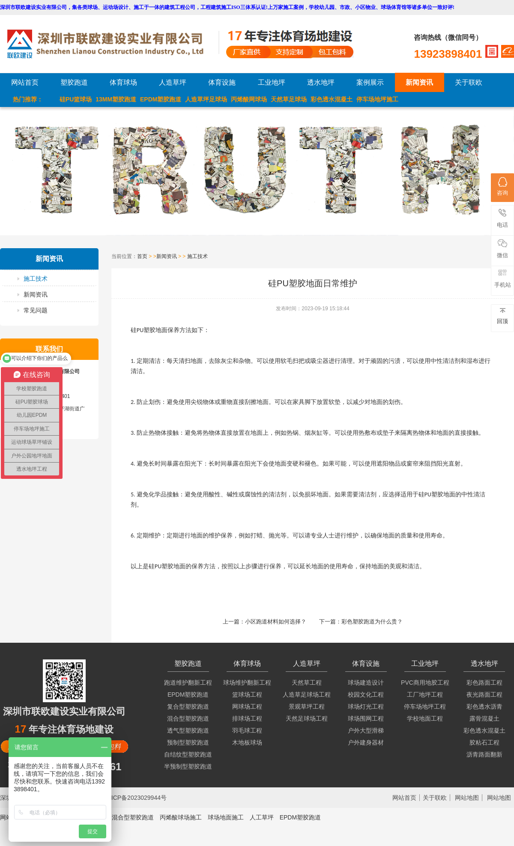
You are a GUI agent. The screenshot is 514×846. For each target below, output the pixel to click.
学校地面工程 (425, 718)
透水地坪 (321, 82)
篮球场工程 (247, 694)
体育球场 (123, 82)
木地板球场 (247, 742)
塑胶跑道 (74, 82)
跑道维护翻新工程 (188, 682)
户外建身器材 (366, 742)
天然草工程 (307, 682)
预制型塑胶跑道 (188, 742)
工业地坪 (271, 82)
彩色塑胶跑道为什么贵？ (372, 621)
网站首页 (25, 82)
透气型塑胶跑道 (188, 730)
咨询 (502, 186)
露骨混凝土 (484, 718)
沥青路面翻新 (484, 754)
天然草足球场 (289, 99)
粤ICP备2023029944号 (136, 797)
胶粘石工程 (484, 742)
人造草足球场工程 (307, 694)
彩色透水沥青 (484, 706)
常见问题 (36, 310)
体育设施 (222, 82)
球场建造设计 (366, 682)
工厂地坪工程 (425, 694)
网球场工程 (247, 706)
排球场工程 (247, 718)
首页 (142, 256)
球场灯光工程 (366, 706)
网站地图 (467, 797)
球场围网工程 (366, 718)
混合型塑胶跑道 (188, 718)
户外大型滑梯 (366, 730)
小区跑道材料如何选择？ (275, 621)
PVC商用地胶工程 (425, 682)
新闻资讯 (419, 82)
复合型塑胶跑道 (188, 706)
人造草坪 (172, 82)
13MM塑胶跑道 (116, 99)
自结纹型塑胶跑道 (188, 754)
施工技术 (36, 278)
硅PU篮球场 (76, 99)
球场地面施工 (226, 817)
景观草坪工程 (307, 706)
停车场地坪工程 (425, 706)
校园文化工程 (366, 694)
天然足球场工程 (307, 718)
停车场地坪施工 (377, 99)
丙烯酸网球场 (249, 99)
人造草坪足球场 (206, 99)
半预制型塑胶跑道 (188, 766)
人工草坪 (262, 817)
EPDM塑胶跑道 (160, 99)
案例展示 (370, 82)
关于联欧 (468, 82)
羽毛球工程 (247, 730)
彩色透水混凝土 (332, 99)
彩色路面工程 (484, 682)
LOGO (112, 44)
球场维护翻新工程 (247, 682)
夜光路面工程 (484, 694)
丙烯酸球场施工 (181, 817)
